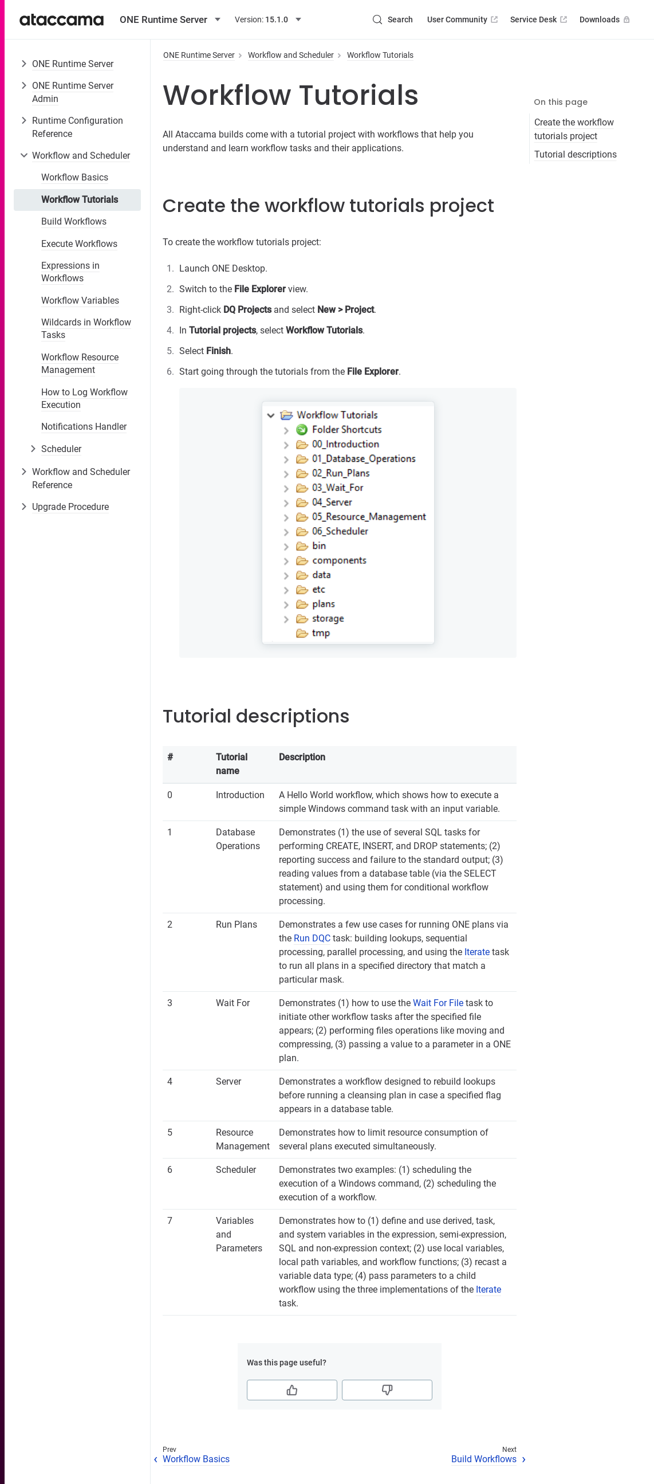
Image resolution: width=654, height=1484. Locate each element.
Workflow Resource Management (80, 363)
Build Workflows (74, 221)
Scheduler (61, 448)
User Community (463, 19)
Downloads (606, 19)
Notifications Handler (84, 426)
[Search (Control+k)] (392, 19)
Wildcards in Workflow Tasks (86, 328)
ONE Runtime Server (72, 63)
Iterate (477, 952)
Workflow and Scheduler (81, 155)
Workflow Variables (80, 300)
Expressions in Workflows (70, 272)
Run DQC (312, 938)
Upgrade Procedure (70, 506)
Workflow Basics (74, 177)
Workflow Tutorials (79, 199)
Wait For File (438, 1003)
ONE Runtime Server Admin (72, 92)
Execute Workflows (79, 243)
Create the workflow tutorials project (574, 129)
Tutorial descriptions (575, 154)
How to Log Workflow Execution (84, 398)
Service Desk (539, 19)
